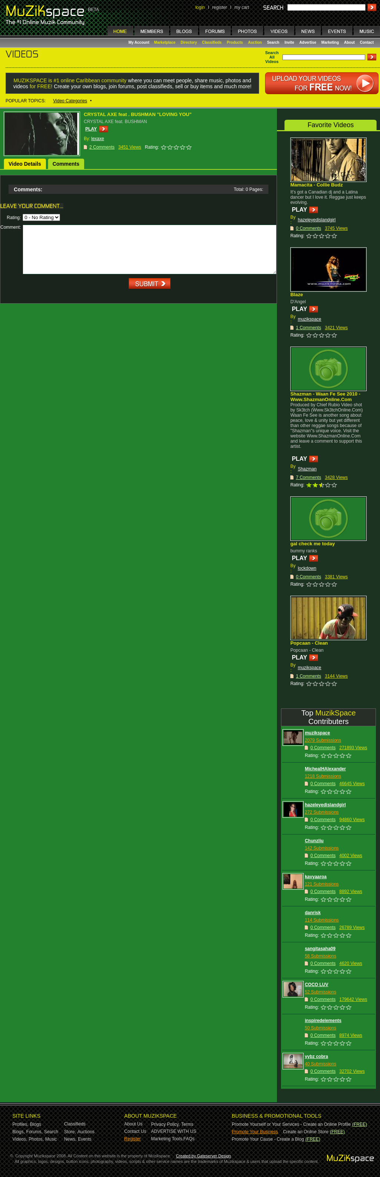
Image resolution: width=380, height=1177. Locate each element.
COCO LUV (316, 984)
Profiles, (21, 1124)
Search (273, 42)
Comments (66, 164)
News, (70, 1139)
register (219, 7)
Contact (367, 42)
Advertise (307, 42)
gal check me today (312, 543)
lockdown (307, 568)
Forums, (34, 1131)
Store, (70, 1131)
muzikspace (309, 319)
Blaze (296, 294)
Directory (189, 42)
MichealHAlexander (325, 768)
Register (132, 1138)
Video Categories (70, 100)
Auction (255, 42)
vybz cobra (316, 1056)
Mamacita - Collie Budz (316, 185)
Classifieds (212, 42)
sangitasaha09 (320, 948)
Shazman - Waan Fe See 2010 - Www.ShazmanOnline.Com (325, 396)
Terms (187, 1124)
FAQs (189, 1138)
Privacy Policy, (165, 1124)
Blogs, (19, 1131)
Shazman (307, 469)
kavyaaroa (316, 876)
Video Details (25, 164)
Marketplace (165, 42)
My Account (140, 42)
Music (51, 1139)
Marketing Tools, (167, 1138)
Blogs (35, 1124)
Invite (289, 42)
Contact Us (135, 1131)
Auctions (86, 1131)
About (349, 42)
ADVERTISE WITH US (173, 1131)
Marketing (330, 42)
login (200, 7)
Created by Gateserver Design (203, 1156)
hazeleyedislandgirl (317, 219)
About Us (133, 1124)
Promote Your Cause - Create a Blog (268, 1139)
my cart (241, 7)
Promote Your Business (255, 1131)
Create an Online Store (305, 1131)
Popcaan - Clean (309, 643)
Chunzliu (314, 840)
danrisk (313, 912)
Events (85, 1139)
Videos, (20, 1139)
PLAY (91, 129)
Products (235, 42)
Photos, (36, 1139)
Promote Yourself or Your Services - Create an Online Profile (291, 1124)
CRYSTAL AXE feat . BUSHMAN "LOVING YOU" (138, 114)
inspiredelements (323, 1020)
